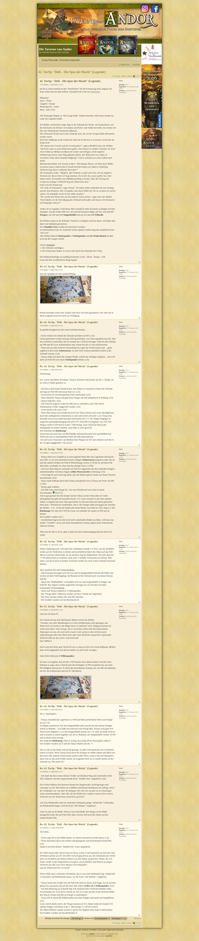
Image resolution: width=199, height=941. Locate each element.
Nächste (137, 918)
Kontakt (78, 930)
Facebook (85, 930)
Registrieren (125, 65)
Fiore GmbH (102, 930)
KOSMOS (93, 930)
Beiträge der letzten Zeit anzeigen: (64, 918)
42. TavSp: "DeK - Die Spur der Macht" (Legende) (72, 72)
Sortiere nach (97, 918)
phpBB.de (109, 936)
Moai (46, 85)
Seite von (126, 76)
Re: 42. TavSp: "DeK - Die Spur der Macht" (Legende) (69, 266)
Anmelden (136, 65)
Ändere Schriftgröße (138, 59)
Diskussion (95, 92)
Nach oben (139, 262)
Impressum (111, 930)
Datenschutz (119, 930)
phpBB (91, 934)
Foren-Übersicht (50, 60)
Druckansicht (134, 59)
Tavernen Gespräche (70, 60)
